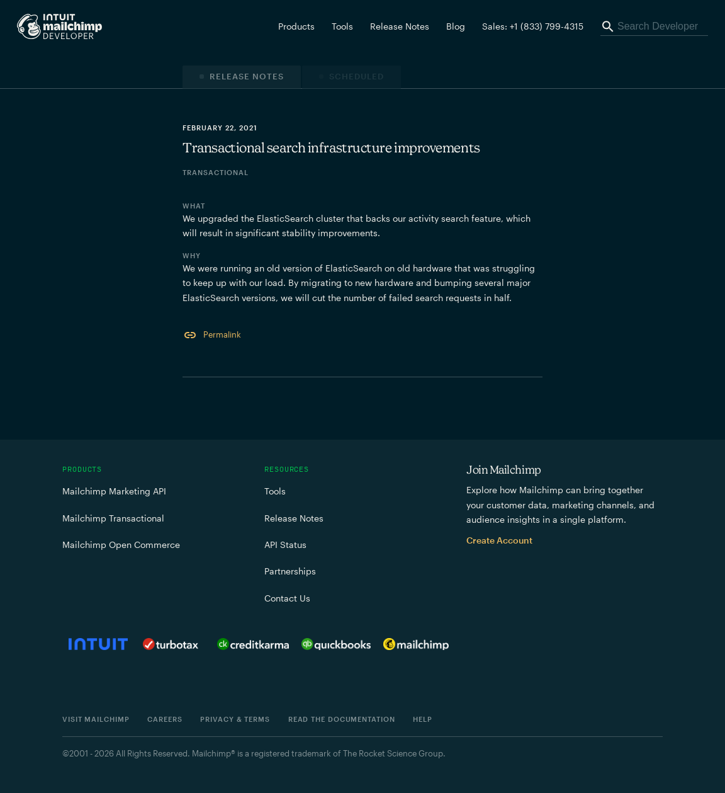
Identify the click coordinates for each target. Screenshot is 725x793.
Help (422, 719)
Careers (164, 719)
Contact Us (287, 598)
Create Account (499, 540)
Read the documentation (341, 719)
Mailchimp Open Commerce (121, 544)
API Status (285, 544)
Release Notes (399, 26)
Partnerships (290, 571)
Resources (286, 469)
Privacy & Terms (235, 719)
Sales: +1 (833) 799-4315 (532, 26)
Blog (455, 26)
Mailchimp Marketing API (114, 491)
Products (82, 469)
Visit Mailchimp (96, 719)
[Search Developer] (654, 26)
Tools (342, 26)
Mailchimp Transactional (113, 518)
